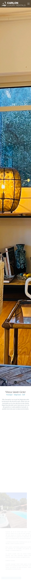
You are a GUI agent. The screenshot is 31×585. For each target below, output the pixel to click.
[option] (15, 193)
